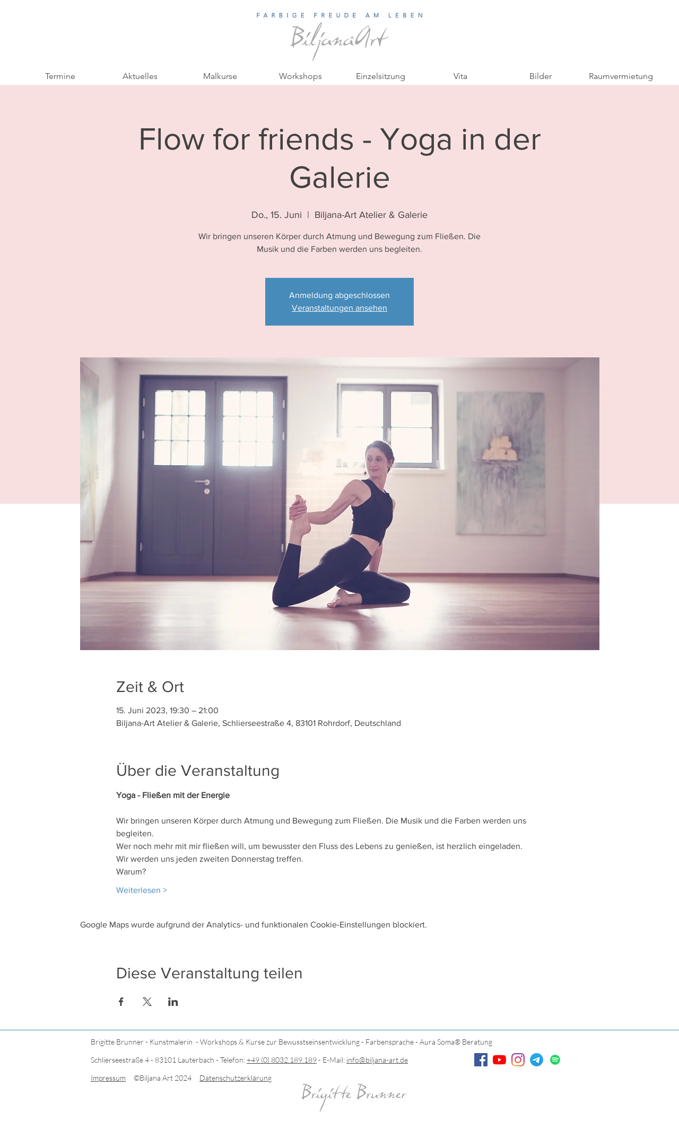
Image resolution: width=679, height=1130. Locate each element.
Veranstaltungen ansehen (339, 307)
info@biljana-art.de (377, 1059)
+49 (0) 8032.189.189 (282, 1059)
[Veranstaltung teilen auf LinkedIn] (173, 1001)
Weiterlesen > (141, 890)
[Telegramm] (536, 1059)
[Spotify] (555, 1059)
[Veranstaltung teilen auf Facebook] (121, 1001)
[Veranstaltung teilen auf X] (147, 1001)
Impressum (108, 1077)
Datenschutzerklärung (235, 1077)
